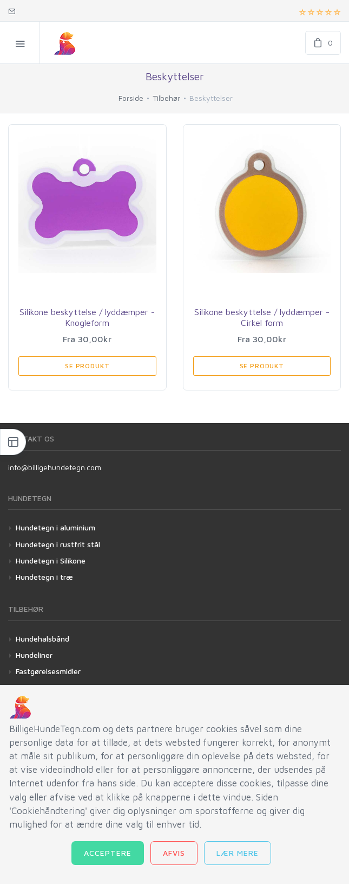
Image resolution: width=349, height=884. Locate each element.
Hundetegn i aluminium (55, 527)
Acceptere (107, 852)
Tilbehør (166, 98)
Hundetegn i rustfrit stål (58, 544)
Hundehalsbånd (42, 638)
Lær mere (237, 852)
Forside (130, 98)
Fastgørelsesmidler (48, 671)
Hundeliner (34, 654)
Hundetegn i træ (44, 576)
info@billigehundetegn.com (54, 467)
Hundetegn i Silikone (50, 560)
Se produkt (87, 366)
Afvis (174, 852)
